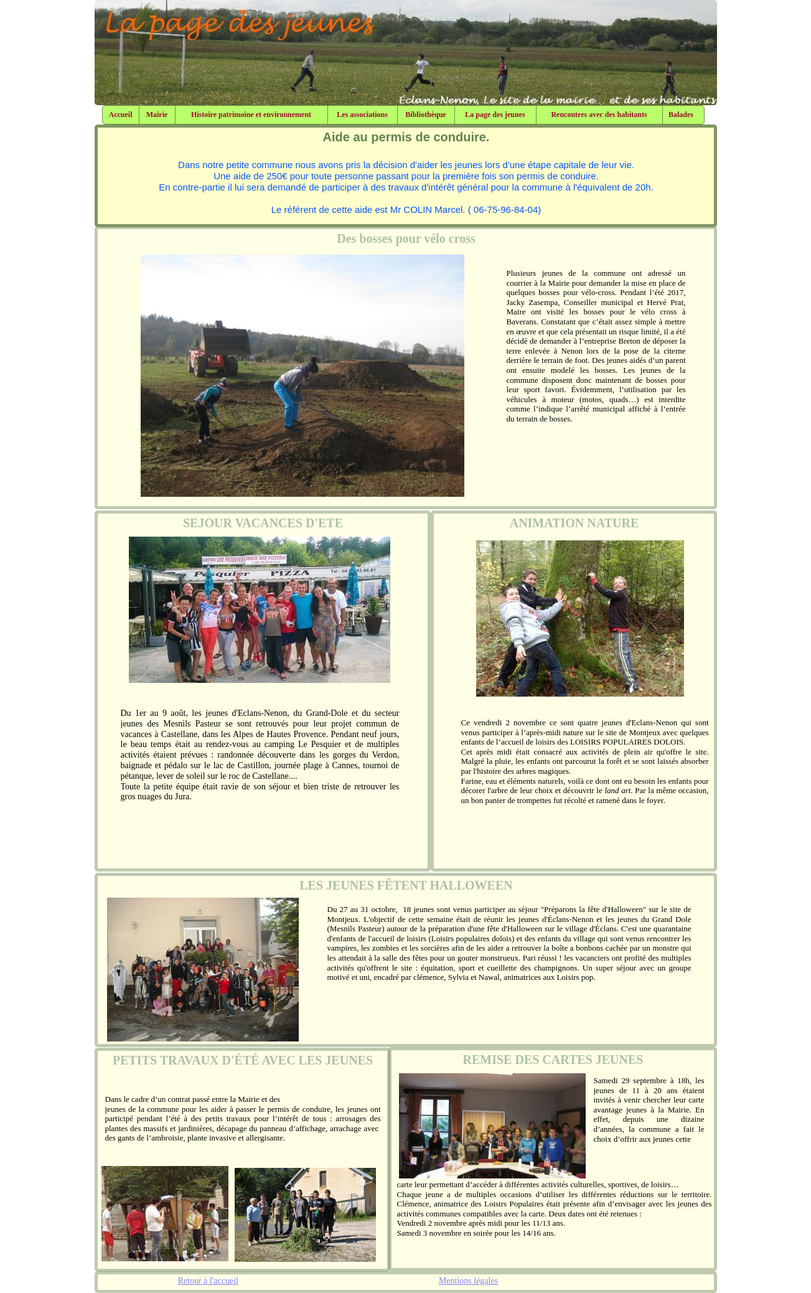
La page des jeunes (495, 114)
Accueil (121, 114)
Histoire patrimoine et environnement (251, 114)
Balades (680, 114)
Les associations (362, 114)
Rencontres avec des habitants (599, 114)
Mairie (157, 114)
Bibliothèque (425, 114)
